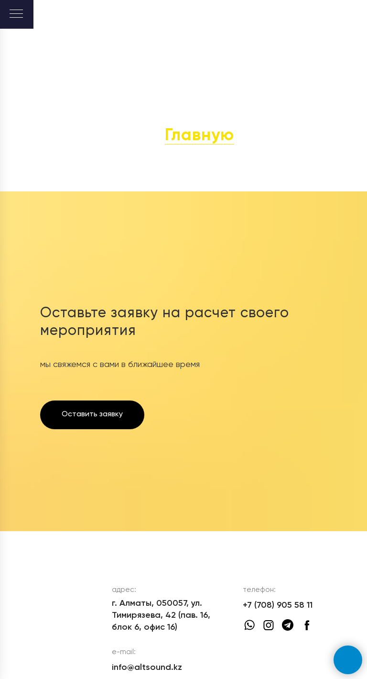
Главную (199, 135)
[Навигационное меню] (16, 14)
